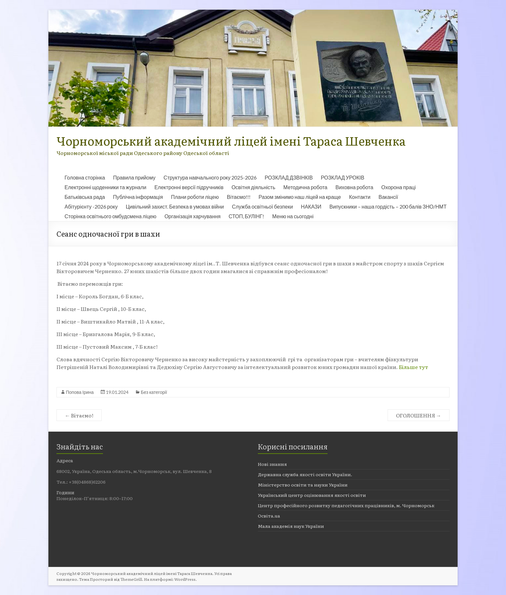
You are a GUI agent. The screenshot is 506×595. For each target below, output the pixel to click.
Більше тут (413, 367)
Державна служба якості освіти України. (305, 474)
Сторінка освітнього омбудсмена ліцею (111, 216)
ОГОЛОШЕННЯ (418, 415)
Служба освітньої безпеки (262, 206)
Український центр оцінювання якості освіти (312, 495)
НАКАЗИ (311, 206)
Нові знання (272, 464)
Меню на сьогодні (292, 216)
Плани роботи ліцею (195, 197)
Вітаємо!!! (238, 197)
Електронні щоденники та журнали (105, 187)
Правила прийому (134, 177)
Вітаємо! (79, 415)
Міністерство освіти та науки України (303, 484)
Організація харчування (193, 216)
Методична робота (305, 187)
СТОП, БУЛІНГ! (246, 216)
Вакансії (388, 197)
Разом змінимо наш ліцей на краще (299, 197)
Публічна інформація (138, 197)
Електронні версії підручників (188, 187)
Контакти (360, 197)
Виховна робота (354, 187)
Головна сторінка (85, 177)
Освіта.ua (269, 515)
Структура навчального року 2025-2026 (210, 177)
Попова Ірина (80, 392)
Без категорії (154, 392)
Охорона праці (398, 187)
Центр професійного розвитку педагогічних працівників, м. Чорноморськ (346, 505)
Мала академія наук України (291, 526)
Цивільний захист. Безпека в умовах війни (175, 206)
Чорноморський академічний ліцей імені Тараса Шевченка (231, 140)
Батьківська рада (85, 197)
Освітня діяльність (253, 187)
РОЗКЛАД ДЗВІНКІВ (289, 177)
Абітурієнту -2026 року (91, 206)
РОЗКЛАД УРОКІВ (342, 177)
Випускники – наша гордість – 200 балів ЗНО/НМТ (388, 206)
